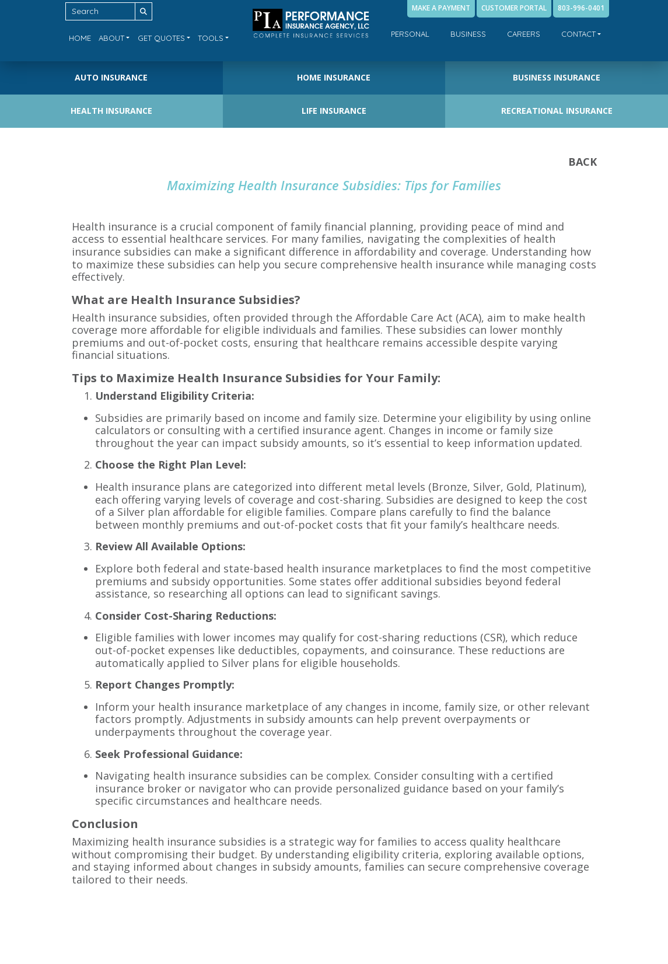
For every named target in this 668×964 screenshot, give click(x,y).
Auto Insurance (111, 77)
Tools (210, 38)
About (111, 38)
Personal (410, 34)
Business (468, 34)
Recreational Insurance (557, 110)
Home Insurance (333, 77)
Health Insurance (111, 110)
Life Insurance (334, 110)
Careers (523, 34)
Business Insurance (556, 77)
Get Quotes (161, 38)
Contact (578, 34)
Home (80, 38)
